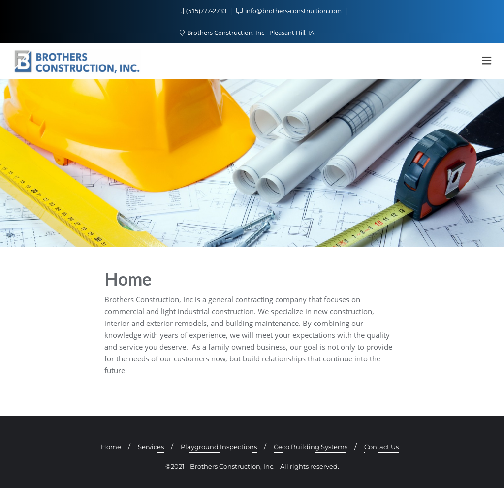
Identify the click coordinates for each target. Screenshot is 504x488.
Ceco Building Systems (310, 447)
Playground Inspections (219, 447)
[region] (252, 163)
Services (151, 447)
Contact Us (381, 447)
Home (111, 447)
